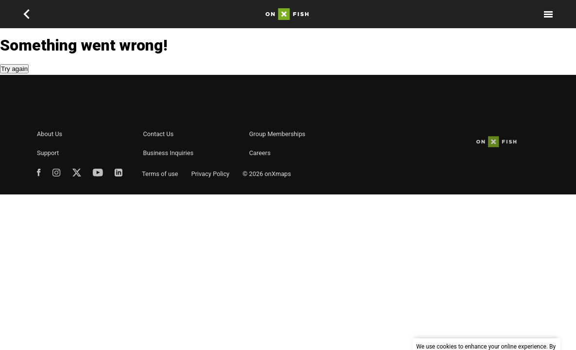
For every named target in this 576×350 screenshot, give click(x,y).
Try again (14, 68)
